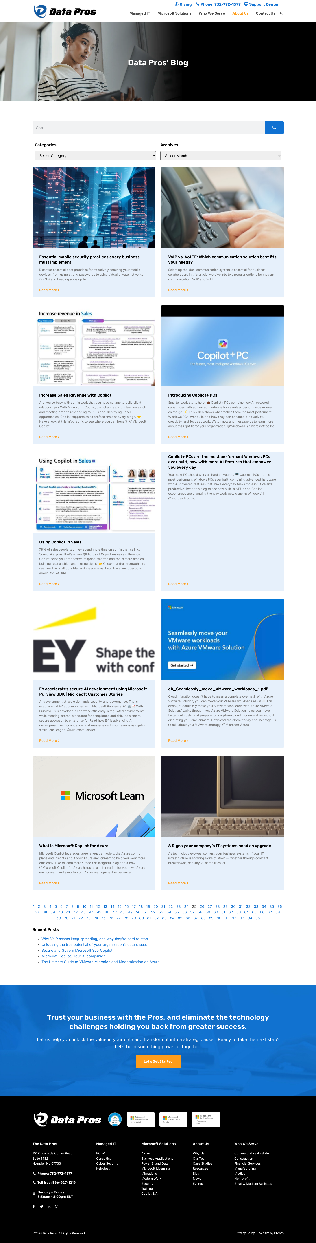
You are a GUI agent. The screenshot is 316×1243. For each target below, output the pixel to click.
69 (58, 918)
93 (242, 918)
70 (66, 918)
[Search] (274, 127)
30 (233, 906)
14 (112, 906)
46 (107, 912)
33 (256, 906)
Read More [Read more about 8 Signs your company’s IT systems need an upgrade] (177, 883)
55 (176, 912)
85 (180, 918)
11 (91, 906)
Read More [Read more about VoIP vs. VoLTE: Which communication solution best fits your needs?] (177, 290)
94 (250, 918)
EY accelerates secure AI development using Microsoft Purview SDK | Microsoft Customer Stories (93, 692)
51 (146, 912)
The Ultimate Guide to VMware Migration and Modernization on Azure (100, 961)
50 (138, 912)
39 (52, 912)
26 (202, 906)
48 (122, 912)
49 (130, 912)
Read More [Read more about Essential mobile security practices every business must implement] (48, 290)
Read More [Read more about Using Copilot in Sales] (48, 584)
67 (270, 912)
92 (234, 918)
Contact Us (265, 13)
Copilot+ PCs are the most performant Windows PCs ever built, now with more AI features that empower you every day (219, 462)
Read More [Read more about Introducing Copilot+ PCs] (177, 437)
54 (169, 912)
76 (111, 918)
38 (45, 912)
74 (96, 918)
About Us (240, 13)
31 (241, 906)
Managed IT (139, 13)
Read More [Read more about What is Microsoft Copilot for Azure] (48, 883)
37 (37, 912)
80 (141, 918)
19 (148, 906)
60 (216, 912)
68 (277, 912)
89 (211, 918)
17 (134, 906)
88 (203, 918)
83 (164, 918)
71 (73, 918)
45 (99, 912)
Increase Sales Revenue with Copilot (75, 395)
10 (84, 906)
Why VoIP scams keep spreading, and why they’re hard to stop (94, 939)
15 (120, 906)
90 (219, 918)
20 (155, 906)
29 (225, 906)
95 (257, 918)
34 (264, 906)
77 (119, 918)
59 (208, 912)
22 (170, 906)
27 (210, 906)
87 (196, 918)
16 (127, 906)
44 (91, 912)
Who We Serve (212, 13)
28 (217, 906)
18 (141, 906)
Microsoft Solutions (174, 13)
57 (192, 912)
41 (68, 912)
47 (115, 912)
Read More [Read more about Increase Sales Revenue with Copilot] (48, 437)
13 (105, 906)
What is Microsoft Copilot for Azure (74, 845)
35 (272, 906)
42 (75, 912)
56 (184, 912)
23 (178, 906)
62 (231, 912)
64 (246, 912)
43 (83, 912)
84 (172, 918)
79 (134, 918)
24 (186, 906)
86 (188, 918)
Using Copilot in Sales (60, 542)
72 (81, 918)
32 (248, 906)
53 (161, 912)
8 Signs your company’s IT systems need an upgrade (219, 845)
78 (126, 918)
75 (103, 918)
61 (223, 912)
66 (262, 912)
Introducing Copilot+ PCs (192, 395)
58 (200, 912)
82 (156, 918)
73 (88, 918)
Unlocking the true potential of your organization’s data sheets (94, 944)
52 (153, 912)
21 (163, 906)
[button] (281, 13)
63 (238, 912)
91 (227, 918)
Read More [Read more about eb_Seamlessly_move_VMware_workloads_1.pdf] (177, 740)
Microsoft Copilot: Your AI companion (73, 956)
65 (254, 912)
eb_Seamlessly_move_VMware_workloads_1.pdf (218, 689)
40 (60, 912)
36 (279, 906)
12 (98, 906)
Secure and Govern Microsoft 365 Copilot (76, 950)
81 (149, 918)
